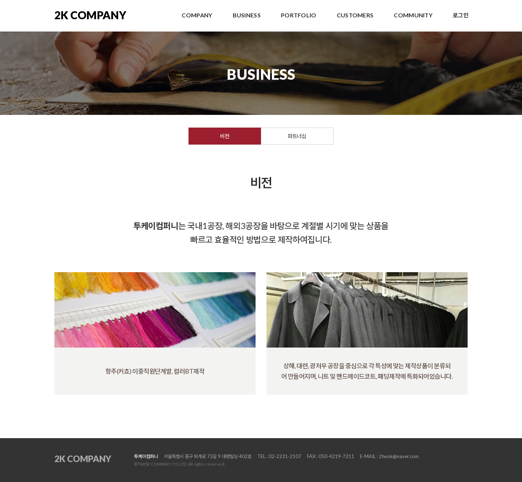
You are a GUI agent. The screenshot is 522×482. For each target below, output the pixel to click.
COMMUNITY (413, 15)
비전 (224, 136)
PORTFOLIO (298, 15)
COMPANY (197, 15)
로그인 (460, 15)
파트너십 (297, 136)
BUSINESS (247, 15)
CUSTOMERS (355, 15)
